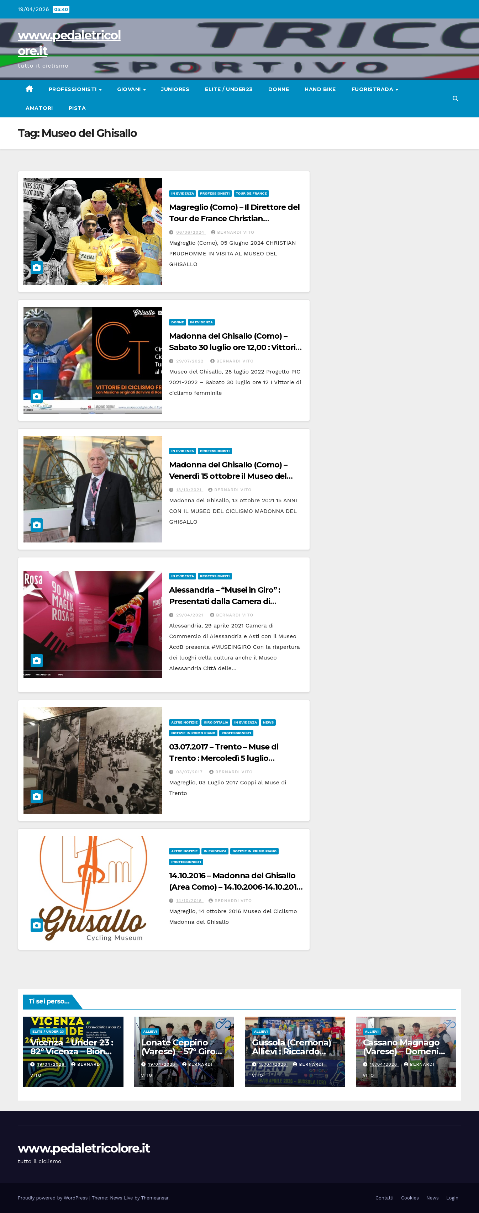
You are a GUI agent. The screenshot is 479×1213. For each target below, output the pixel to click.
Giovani (129, 89)
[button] (455, 98)
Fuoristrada (373, 89)
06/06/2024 (191, 232)
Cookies (410, 1198)
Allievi (150, 1031)
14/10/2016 (190, 900)
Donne (278, 89)
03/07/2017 (190, 771)
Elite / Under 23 (48, 1031)
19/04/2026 (51, 1064)
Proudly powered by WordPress (53, 1198)
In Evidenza (182, 193)
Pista (77, 108)
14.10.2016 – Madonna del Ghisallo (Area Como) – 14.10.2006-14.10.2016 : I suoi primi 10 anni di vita (235, 887)
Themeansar (154, 1198)
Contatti (384, 1198)
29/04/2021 (190, 615)
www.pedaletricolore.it (84, 1148)
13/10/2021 (189, 489)
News (268, 722)
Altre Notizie (184, 722)
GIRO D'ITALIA (216, 722)
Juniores (175, 89)
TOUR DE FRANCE (251, 193)
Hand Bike (320, 89)
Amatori (39, 108)
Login (452, 1198)
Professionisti (74, 89)
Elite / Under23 (229, 89)
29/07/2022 (190, 361)
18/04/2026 (273, 1064)
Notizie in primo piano (193, 733)
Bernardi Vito (232, 232)
